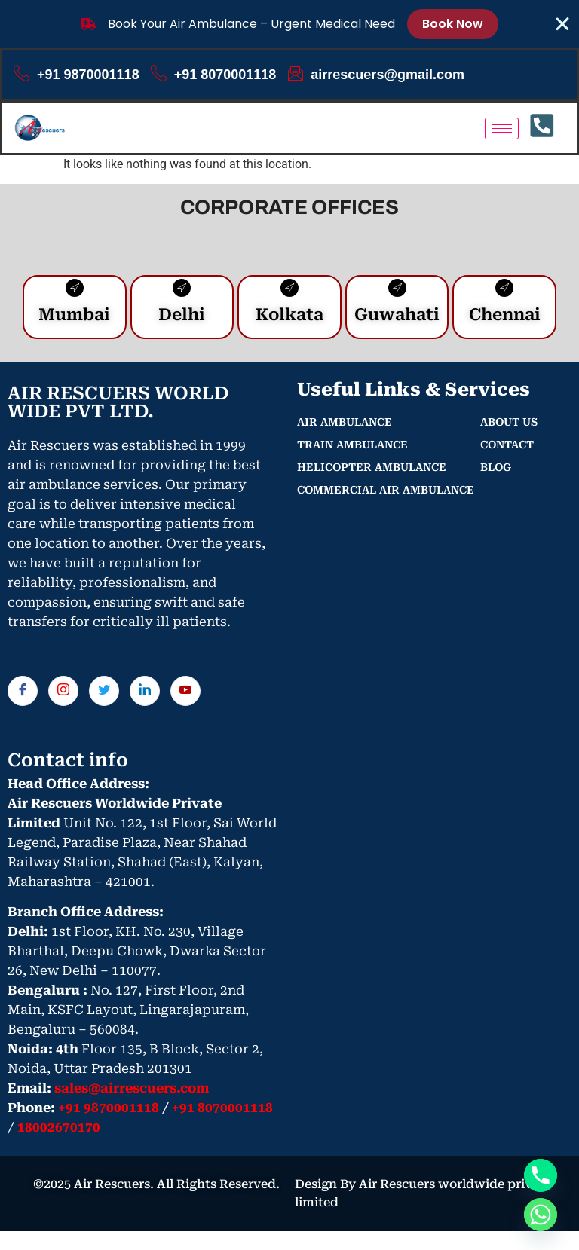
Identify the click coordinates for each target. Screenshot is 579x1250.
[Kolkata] (289, 291)
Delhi (181, 318)
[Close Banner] (562, 24)
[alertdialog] (289, 24)
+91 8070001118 (214, 75)
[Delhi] (181, 291)
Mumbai (74, 318)
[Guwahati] (397, 291)
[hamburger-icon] (502, 128)
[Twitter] (104, 695)
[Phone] (540, 1175)
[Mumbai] (74, 291)
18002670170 (58, 1131)
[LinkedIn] (145, 695)
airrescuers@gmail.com (375, 75)
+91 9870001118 (76, 75)
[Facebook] (23, 695)
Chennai (505, 318)
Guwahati (397, 318)
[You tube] (185, 695)
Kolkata (289, 318)
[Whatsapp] (540, 1214)
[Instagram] (63, 695)
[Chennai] (504, 291)
